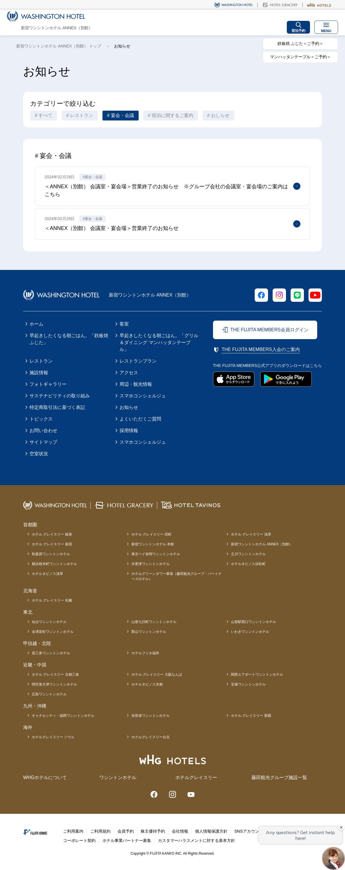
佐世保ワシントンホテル (150, 716)
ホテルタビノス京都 (147, 684)
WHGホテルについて (45, 777)
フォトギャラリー (48, 384)
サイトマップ (43, 442)
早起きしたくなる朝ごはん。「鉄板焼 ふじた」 (69, 339)
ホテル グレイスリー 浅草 (251, 534)
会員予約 (126, 831)
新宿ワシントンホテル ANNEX (262, 544)
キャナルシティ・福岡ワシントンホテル (63, 716)
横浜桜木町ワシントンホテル (54, 564)
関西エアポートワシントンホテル (257, 674)
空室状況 (39, 453)
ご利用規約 (100, 831)
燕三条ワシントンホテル (51, 653)
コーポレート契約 (79, 840)
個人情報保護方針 (211, 831)
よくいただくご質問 (140, 418)
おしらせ (220, 115)
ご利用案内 (73, 831)
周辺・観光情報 (136, 384)
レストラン (81, 115)
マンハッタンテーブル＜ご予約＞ (300, 56)
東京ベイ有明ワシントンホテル (155, 554)
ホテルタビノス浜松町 (248, 564)
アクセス (129, 372)
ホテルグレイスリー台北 (150, 737)
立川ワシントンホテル (248, 554)
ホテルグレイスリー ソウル (53, 737)
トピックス (41, 418)
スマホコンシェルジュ (143, 395)
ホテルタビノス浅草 (47, 574)
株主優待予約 (153, 831)
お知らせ (129, 407)
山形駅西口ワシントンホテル (253, 622)
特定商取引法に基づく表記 (57, 407)
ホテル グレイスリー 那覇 (251, 716)
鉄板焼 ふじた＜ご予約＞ (300, 43)
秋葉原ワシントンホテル (51, 554)
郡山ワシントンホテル (148, 632)
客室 (124, 323)
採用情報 (129, 430)
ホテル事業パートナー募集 (126, 840)
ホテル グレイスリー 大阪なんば (156, 674)
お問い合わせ (43, 430)
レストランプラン (138, 361)
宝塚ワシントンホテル (248, 684)
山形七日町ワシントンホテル (154, 622)
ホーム (36, 323)
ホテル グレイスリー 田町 (151, 534)
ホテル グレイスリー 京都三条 (55, 674)
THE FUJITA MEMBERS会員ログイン (269, 329)
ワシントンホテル (117, 777)
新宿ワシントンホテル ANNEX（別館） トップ (58, 46)
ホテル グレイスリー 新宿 (52, 544)
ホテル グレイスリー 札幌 (52, 600)
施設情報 (39, 372)
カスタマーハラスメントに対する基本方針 (196, 840)
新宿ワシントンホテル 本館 (152, 544)
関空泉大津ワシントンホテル (54, 684)
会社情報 (180, 831)
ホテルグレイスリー (196, 777)
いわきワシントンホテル (250, 632)
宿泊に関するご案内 (172, 115)
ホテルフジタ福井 (145, 653)
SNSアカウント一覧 (252, 831)
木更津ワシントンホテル (150, 564)
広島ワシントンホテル (49, 694)
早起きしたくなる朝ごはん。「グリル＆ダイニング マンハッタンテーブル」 (159, 342)
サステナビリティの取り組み (60, 395)
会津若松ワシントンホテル (53, 632)
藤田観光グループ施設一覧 (279, 777)
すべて (45, 115)
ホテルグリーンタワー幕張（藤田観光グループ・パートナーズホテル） (176, 576)
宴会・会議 (122, 115)
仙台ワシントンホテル (49, 622)
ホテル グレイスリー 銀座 (52, 534)
